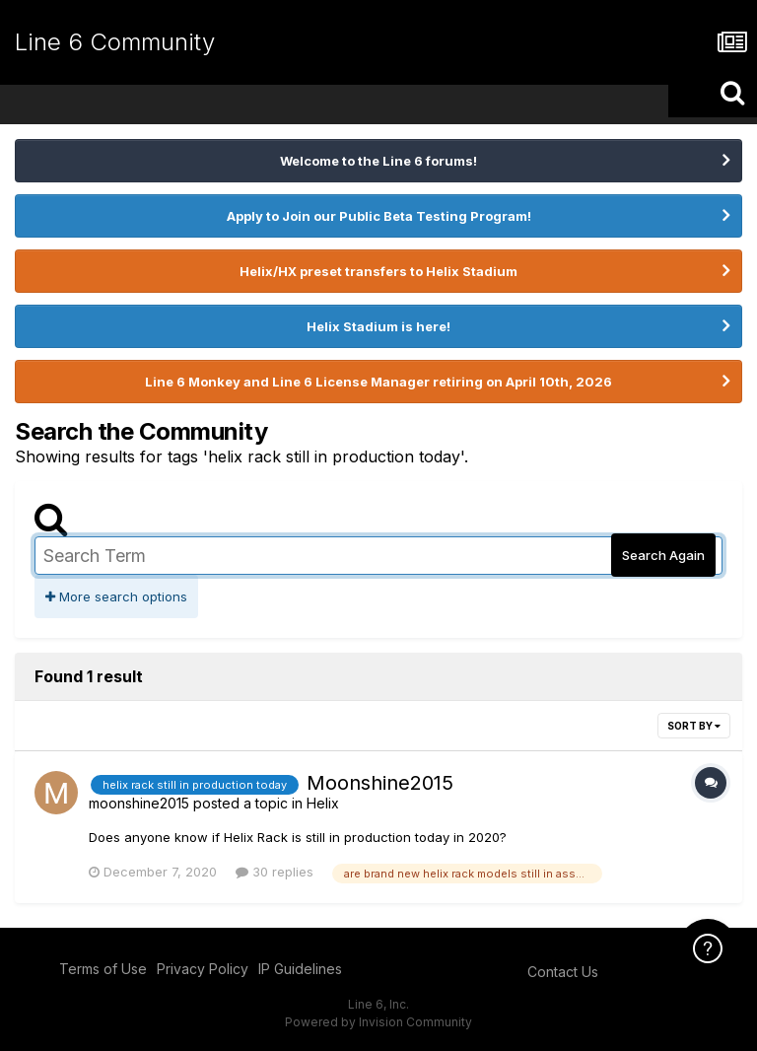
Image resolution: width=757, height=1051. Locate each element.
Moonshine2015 (380, 783)
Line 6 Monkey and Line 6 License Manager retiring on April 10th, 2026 (378, 381)
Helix (323, 803)
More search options (116, 596)
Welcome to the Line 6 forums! (378, 161)
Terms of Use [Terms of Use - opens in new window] (103, 968)
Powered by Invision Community (378, 1022)
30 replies (274, 871)
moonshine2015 (139, 803)
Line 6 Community (115, 42)
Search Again (663, 555)
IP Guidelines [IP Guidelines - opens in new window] (300, 968)
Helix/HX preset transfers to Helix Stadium (378, 271)
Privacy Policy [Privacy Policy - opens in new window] (202, 968)
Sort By (694, 726)
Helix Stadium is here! (378, 326)
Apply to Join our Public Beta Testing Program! (379, 216)
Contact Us (562, 971)
